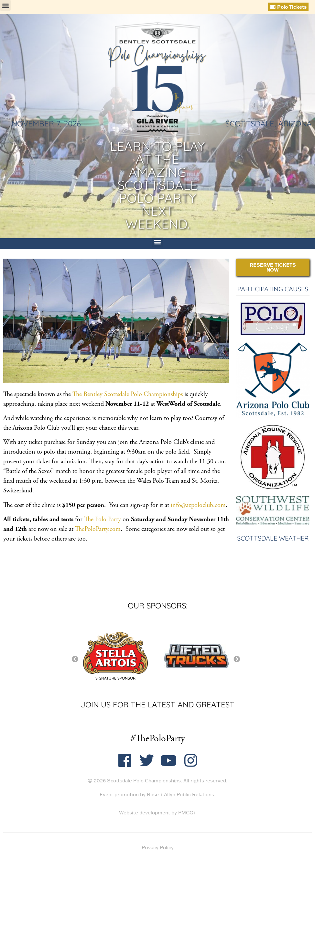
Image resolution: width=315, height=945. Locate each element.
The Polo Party (102, 519)
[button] (5, 5)
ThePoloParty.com (98, 529)
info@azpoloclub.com (197, 505)
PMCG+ (187, 813)
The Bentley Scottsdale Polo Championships (127, 394)
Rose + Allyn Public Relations (180, 794)
